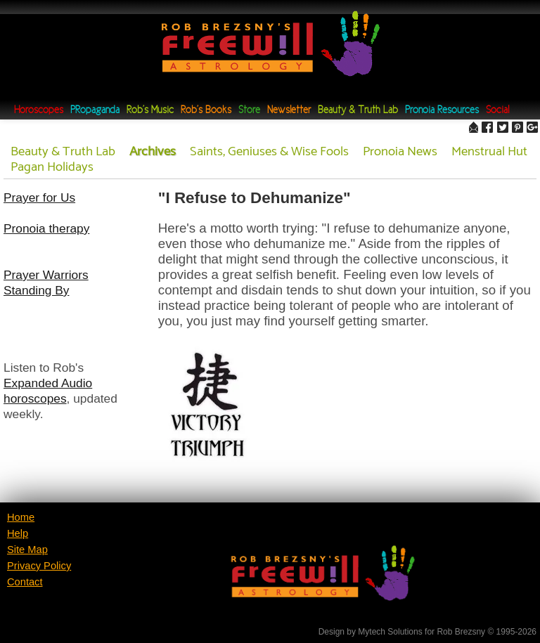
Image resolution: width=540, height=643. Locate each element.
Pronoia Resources (442, 110)
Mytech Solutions (390, 632)
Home (20, 517)
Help (17, 533)
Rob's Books (206, 110)
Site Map (27, 549)
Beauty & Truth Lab (358, 110)
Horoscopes (38, 110)
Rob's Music (150, 110)
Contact (25, 581)
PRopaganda (95, 110)
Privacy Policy (39, 565)
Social (497, 110)
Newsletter (289, 110)
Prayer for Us (39, 197)
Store (249, 110)
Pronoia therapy (46, 228)
